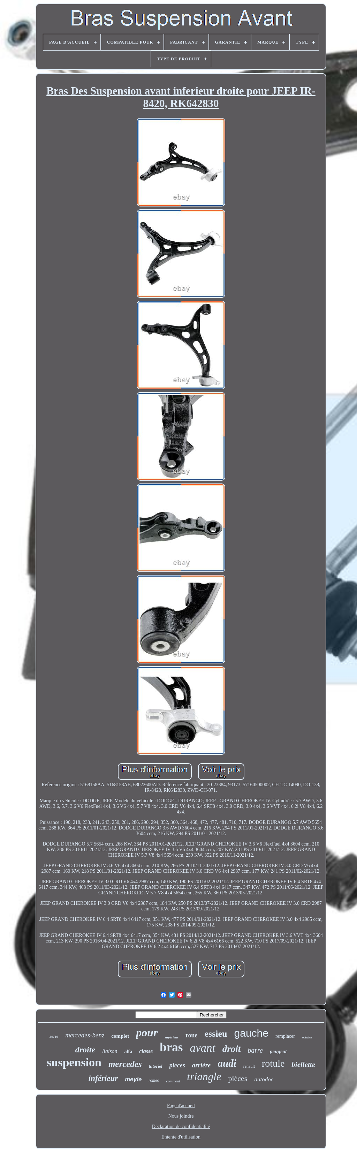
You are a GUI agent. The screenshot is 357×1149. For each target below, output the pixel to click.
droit (231, 1049)
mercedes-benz (84, 1035)
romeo (154, 1080)
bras (171, 1047)
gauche (251, 1033)
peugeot (278, 1051)
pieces (177, 1065)
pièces (237, 1078)
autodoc (263, 1079)
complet (120, 1036)
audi (227, 1063)
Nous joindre (181, 1116)
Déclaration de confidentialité (181, 1126)
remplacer (285, 1036)
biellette (303, 1064)
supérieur (171, 1037)
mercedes (125, 1064)
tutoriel (155, 1066)
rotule (273, 1063)
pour (147, 1032)
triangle (204, 1077)
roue (191, 1035)
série (54, 1036)
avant (202, 1048)
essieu (216, 1034)
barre (255, 1050)
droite (85, 1049)
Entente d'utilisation (180, 1137)
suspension (74, 1062)
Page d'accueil (181, 1105)
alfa (128, 1051)
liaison (109, 1051)
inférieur (103, 1078)
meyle (133, 1079)
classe (146, 1051)
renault (249, 1066)
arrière (201, 1065)
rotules (307, 1037)
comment (173, 1081)
